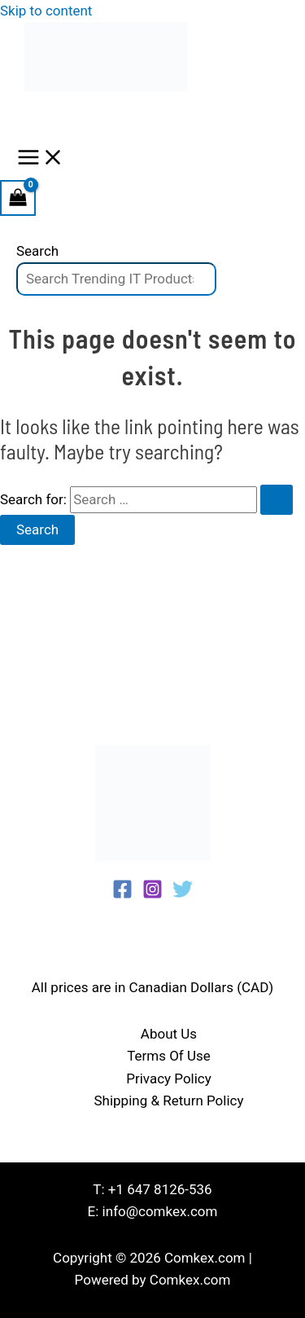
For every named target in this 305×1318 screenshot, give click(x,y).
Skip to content (46, 10)
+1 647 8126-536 (160, 1189)
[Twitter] (182, 894)
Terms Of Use (169, 1056)
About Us (169, 1034)
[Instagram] (152, 894)
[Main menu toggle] (40, 158)
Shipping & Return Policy (168, 1100)
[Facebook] (122, 894)
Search (37, 251)
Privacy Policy (168, 1078)
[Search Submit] (276, 500)
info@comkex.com (160, 1211)
